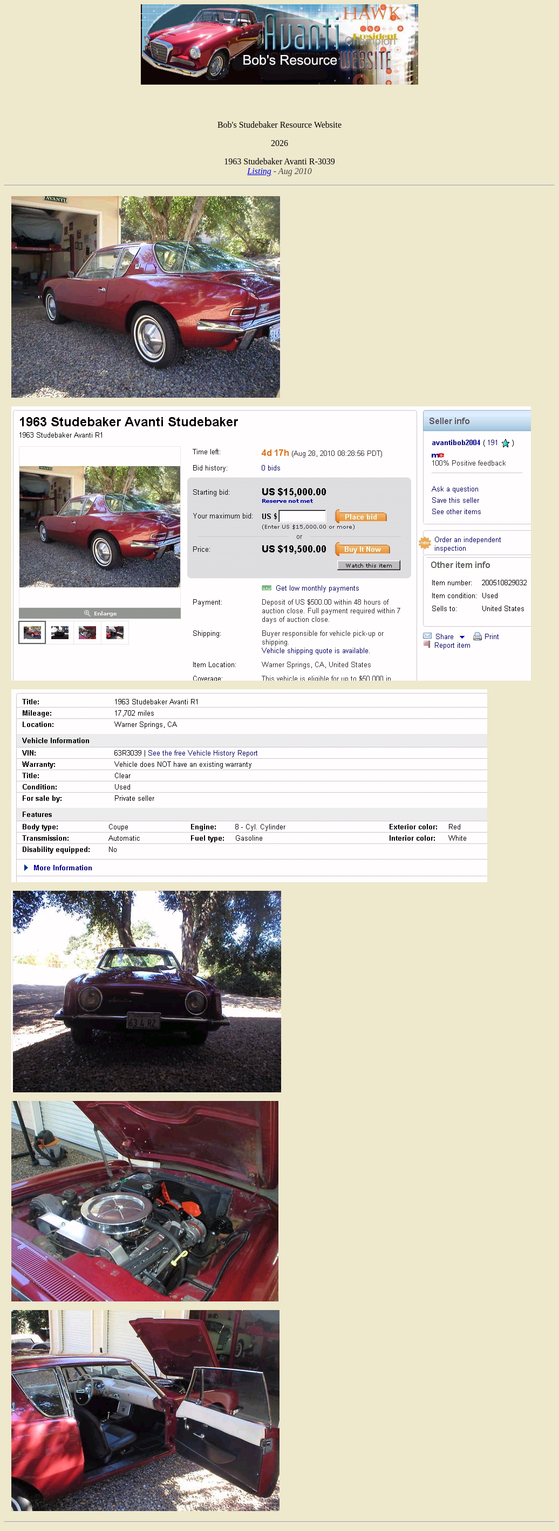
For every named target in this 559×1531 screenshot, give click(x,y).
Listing (259, 171)
